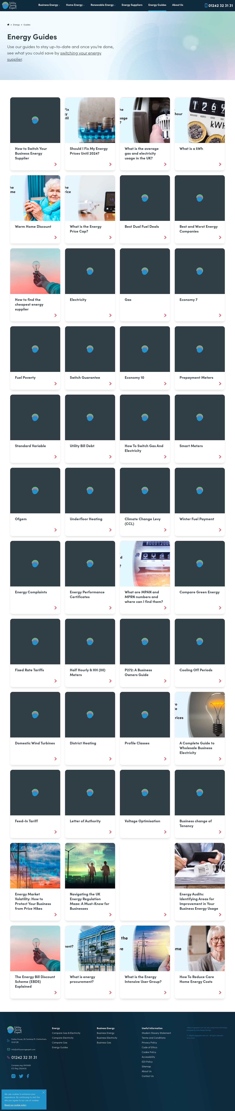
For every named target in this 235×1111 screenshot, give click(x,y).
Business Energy (48, 5)
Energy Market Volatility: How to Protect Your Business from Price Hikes (33, 901)
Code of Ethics (149, 1047)
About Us (177, 5)
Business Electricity (107, 1037)
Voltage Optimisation (142, 820)
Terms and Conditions (153, 1037)
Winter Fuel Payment (197, 518)
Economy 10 (134, 377)
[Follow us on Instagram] (13, 1076)
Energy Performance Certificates (87, 594)
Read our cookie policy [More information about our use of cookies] (15, 1105)
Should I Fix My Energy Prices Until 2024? (89, 151)
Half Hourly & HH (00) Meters (87, 672)
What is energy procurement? (82, 979)
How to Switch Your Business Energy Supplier (31, 153)
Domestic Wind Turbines (35, 742)
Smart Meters (191, 445)
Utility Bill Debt (82, 445)
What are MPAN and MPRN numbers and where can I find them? (144, 596)
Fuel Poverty (25, 377)
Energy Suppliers (132, 5)
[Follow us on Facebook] (28, 1076)
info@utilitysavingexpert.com (23, 1049)
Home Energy (74, 5)
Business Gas (104, 1042)
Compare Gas (59, 1042)
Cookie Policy (149, 1052)
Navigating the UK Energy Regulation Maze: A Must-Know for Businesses (89, 901)
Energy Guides (157, 5)
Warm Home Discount (33, 226)
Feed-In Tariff (26, 820)
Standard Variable (30, 445)
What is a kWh (191, 148)
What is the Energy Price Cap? (85, 228)
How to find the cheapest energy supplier (29, 304)
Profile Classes (137, 742)
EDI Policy (147, 1061)
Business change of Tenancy (196, 823)
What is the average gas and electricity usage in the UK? (142, 153)
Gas (128, 299)
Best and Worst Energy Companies (199, 228)
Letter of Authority (85, 820)
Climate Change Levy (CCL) (143, 521)
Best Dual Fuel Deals (142, 226)
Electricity (78, 299)
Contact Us (148, 1076)
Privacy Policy (149, 1042)
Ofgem (21, 518)
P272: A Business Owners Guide (138, 672)
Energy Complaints (31, 591)
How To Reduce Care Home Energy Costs (197, 979)
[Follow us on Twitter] (21, 1076)
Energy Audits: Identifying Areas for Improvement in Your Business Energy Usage (199, 901)
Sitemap (146, 1066)
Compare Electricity (62, 1037)
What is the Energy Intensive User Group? (143, 979)
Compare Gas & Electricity (66, 1032)
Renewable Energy (102, 5)
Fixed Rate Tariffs (29, 669)
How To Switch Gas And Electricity (144, 448)
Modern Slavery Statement (156, 1032)
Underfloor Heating (86, 518)
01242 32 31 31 (24, 1057)
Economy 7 (188, 299)
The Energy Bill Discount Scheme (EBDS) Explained (35, 981)
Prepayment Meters (196, 377)
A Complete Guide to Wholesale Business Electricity (197, 747)
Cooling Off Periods (196, 669)
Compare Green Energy (200, 591)
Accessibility (148, 1056)
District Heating (83, 742)
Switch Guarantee (85, 377)
